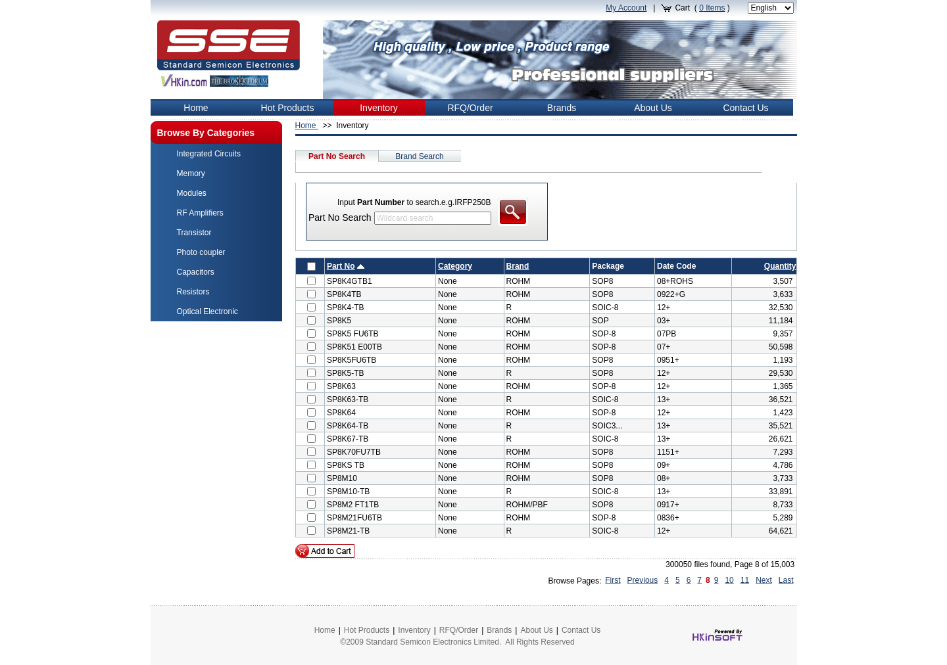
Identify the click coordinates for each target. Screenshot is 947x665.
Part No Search (336, 156)
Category (455, 266)
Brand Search (419, 156)
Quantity (780, 266)
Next (764, 580)
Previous (642, 580)
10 (729, 580)
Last (786, 580)
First (612, 580)
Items (712, 7)
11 (745, 580)
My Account (626, 7)
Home (306, 125)
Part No (341, 266)
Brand (517, 266)
